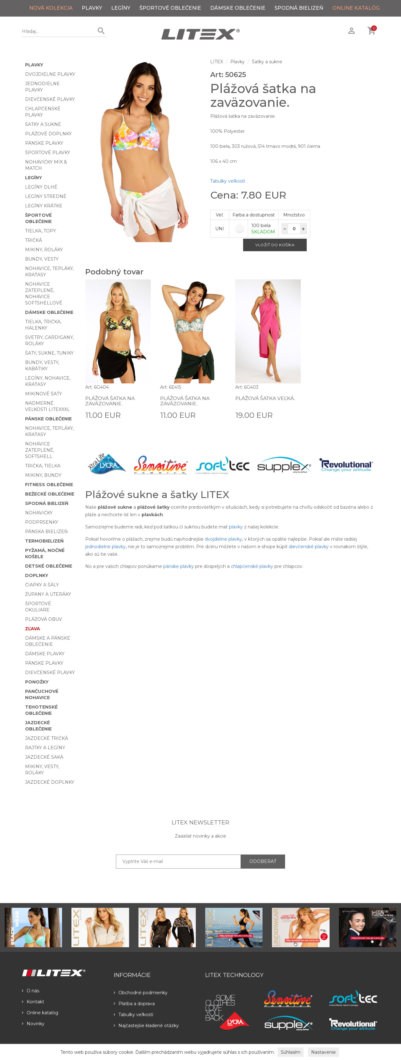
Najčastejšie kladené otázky (146, 1025)
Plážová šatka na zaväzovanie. (110, 401)
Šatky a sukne (43, 124)
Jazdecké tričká (46, 738)
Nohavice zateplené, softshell (39, 450)
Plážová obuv (43, 619)
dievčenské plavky (309, 546)
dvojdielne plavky (223, 539)
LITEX (216, 62)
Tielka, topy (40, 231)
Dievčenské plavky (50, 99)
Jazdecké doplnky (49, 782)
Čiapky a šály (42, 585)
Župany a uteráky (48, 594)
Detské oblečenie (48, 566)
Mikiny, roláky (44, 249)
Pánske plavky (44, 143)
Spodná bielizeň (298, 8)
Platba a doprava (134, 1003)
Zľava (32, 628)
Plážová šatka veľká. (265, 398)
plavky (236, 527)
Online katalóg (40, 1013)
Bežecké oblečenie (49, 494)
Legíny (120, 8)
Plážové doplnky (48, 134)
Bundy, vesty (42, 259)
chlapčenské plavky (252, 566)
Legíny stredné (45, 196)
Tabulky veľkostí (227, 181)
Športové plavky (47, 152)
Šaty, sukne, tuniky (49, 353)
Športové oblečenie (170, 8)
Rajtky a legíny (45, 748)
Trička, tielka (42, 466)
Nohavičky (39, 513)
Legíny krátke (43, 206)
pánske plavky (178, 566)
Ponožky (37, 682)
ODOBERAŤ (262, 861)
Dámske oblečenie (237, 8)
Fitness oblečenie (49, 484)
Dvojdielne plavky (50, 74)
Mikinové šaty (43, 394)
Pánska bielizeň (46, 531)
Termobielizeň (44, 541)
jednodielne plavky (105, 546)
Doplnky (36, 575)
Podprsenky (41, 522)
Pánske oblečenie (48, 419)
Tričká (33, 240)
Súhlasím (290, 1052)
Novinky (33, 1023)
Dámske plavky (45, 654)
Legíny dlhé (41, 187)
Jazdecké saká (44, 757)
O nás (30, 991)
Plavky (92, 8)
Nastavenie (323, 1052)
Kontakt (33, 1002)
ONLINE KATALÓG (356, 8)
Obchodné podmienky (141, 992)
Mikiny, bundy (43, 475)
